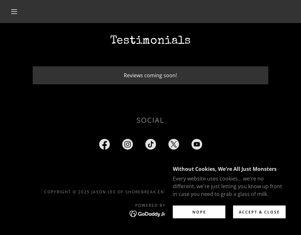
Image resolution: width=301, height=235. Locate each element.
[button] (14, 11)
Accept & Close (259, 225)
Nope (199, 225)
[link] (104, 145)
